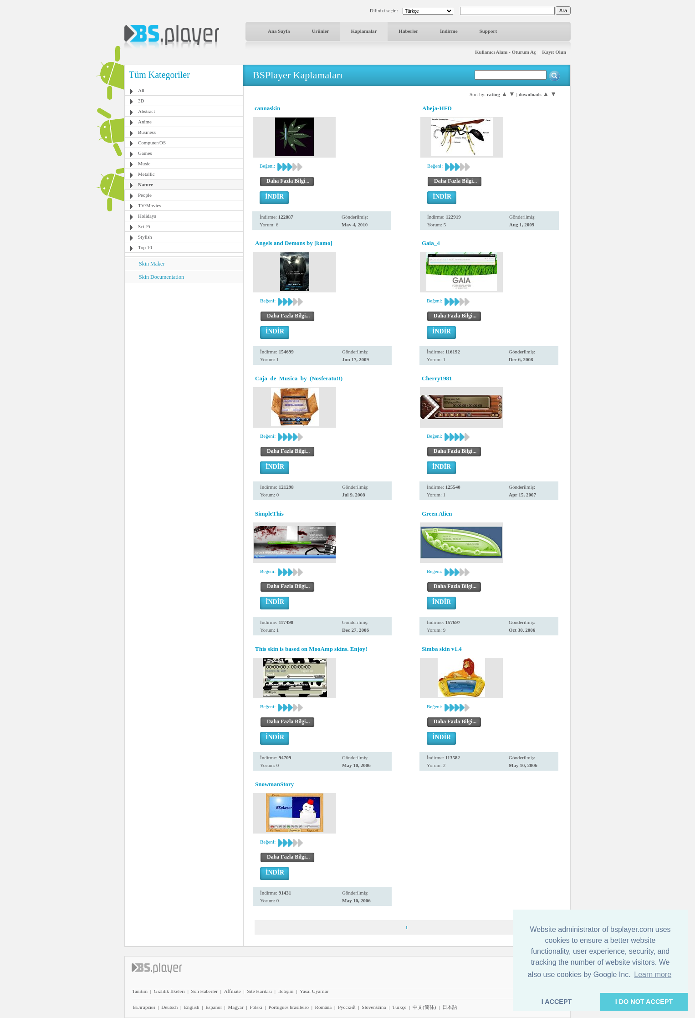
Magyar (235, 1007)
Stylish (145, 237)
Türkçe (399, 1007)
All (141, 90)
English (191, 1007)
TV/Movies (149, 205)
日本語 (449, 1007)
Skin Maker (151, 264)
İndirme (449, 31)
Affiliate (232, 991)
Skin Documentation (161, 277)
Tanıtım (140, 991)
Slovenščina (374, 1007)
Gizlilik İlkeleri (169, 991)
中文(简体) (424, 1007)
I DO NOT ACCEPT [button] (644, 1001)
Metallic (146, 174)
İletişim (286, 991)
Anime (145, 121)
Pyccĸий (347, 1007)
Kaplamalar (364, 31)
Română (323, 1007)
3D (141, 100)
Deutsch (169, 1007)
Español (213, 1007)
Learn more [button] (652, 974)
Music (144, 163)
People (145, 195)
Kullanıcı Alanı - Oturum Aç (505, 52)
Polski (256, 1007)
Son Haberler (204, 991)
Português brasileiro (289, 1007)
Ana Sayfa (279, 31)
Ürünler (320, 31)
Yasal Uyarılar (314, 991)
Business (147, 132)
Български (144, 1007)
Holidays (147, 216)
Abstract (146, 111)
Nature (145, 184)
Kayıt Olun (554, 52)
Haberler (408, 31)
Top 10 (145, 247)
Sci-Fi (144, 226)
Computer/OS (152, 142)
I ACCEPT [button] (557, 1001)
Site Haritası (259, 991)
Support (488, 31)
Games (145, 153)
